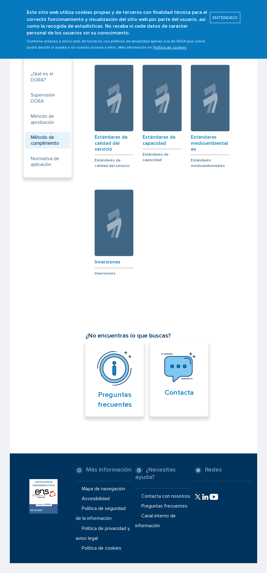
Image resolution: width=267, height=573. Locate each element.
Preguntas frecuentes (164, 506)
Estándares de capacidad (159, 140)
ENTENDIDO (225, 14)
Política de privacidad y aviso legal (103, 533)
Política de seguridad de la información (101, 513)
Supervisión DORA (43, 98)
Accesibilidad (96, 499)
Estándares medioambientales (209, 143)
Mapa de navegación (103, 489)
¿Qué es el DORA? (42, 77)
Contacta (179, 392)
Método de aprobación (42, 119)
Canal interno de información (155, 521)
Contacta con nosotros (165, 496)
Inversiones (107, 262)
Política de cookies (170, 43)
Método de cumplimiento (45, 140)
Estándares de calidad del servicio (111, 143)
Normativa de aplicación (45, 162)
